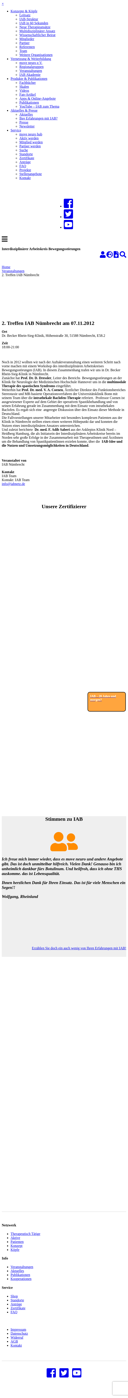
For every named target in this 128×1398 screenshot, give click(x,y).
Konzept (16, 1252)
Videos (24, 90)
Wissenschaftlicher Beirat (37, 35)
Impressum (18, 1336)
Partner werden (30, 146)
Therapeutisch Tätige (25, 1240)
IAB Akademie (29, 75)
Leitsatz (25, 15)
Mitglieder (26, 39)
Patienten (17, 1248)
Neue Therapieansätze (34, 27)
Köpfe (15, 1256)
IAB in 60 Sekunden (33, 23)
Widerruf (17, 1344)
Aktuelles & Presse (24, 110)
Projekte (25, 170)
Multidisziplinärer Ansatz (37, 31)
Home (6, 267)
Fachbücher (27, 82)
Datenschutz (19, 1340)
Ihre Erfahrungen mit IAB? (38, 118)
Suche (23, 150)
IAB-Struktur (28, 19)
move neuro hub (30, 134)
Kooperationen (21, 1285)
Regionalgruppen (31, 67)
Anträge (25, 162)
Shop (14, 1303)
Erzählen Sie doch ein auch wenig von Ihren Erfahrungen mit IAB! (79, 948)
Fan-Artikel (27, 94)
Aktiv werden (29, 138)
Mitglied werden (31, 142)
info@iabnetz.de (13, 484)
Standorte (26, 154)
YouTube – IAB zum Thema (39, 106)
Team (23, 51)
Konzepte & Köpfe (24, 11)
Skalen (24, 86)
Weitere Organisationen (36, 55)
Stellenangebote (30, 174)
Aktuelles (26, 114)
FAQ (22, 166)
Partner (24, 43)
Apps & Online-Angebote (37, 98)
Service (16, 130)
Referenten (27, 47)
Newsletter (27, 126)
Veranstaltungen (30, 71)
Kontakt (25, 178)
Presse (23, 122)
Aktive (15, 1244)
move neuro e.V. (30, 63)
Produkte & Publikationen (29, 79)
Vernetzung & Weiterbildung (31, 59)
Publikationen (29, 102)
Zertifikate (26, 158)
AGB (14, 1348)
